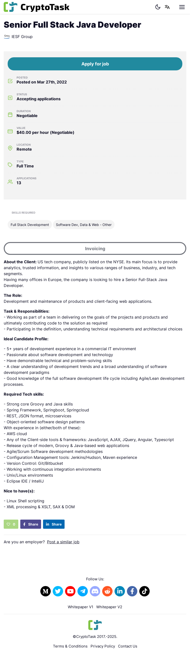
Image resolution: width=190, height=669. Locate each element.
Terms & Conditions (70, 646)
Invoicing (95, 248)
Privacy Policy (103, 646)
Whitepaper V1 (80, 607)
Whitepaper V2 (109, 607)
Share (30, 524)
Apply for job (95, 63)
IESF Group (18, 37)
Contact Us (127, 646)
